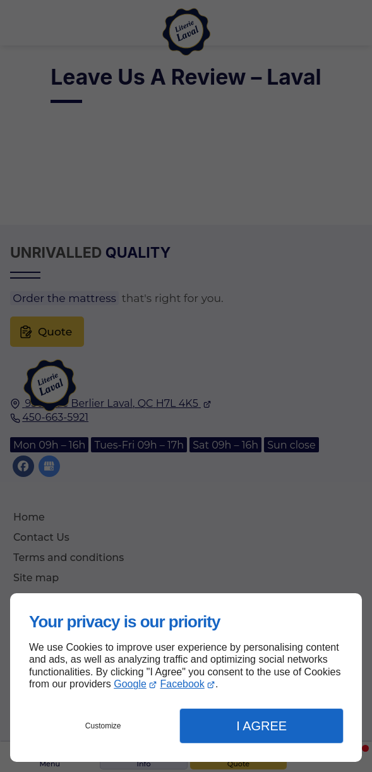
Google (130, 684)
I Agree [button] (261, 726)
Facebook (182, 684)
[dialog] (186, 677)
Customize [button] (103, 725)
